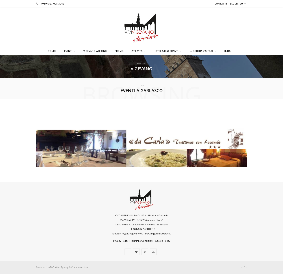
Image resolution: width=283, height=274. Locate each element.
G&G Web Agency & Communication (68, 267)
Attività (137, 51)
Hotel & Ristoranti (166, 51)
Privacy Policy (120, 240)
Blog (227, 51)
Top (244, 267)
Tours (52, 51)
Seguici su (236, 3)
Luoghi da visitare (201, 51)
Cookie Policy (162, 240)
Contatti (221, 3)
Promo (119, 51)
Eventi (68, 51)
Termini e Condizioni (141, 240)
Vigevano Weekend (95, 51)
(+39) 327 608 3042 (52, 3)
